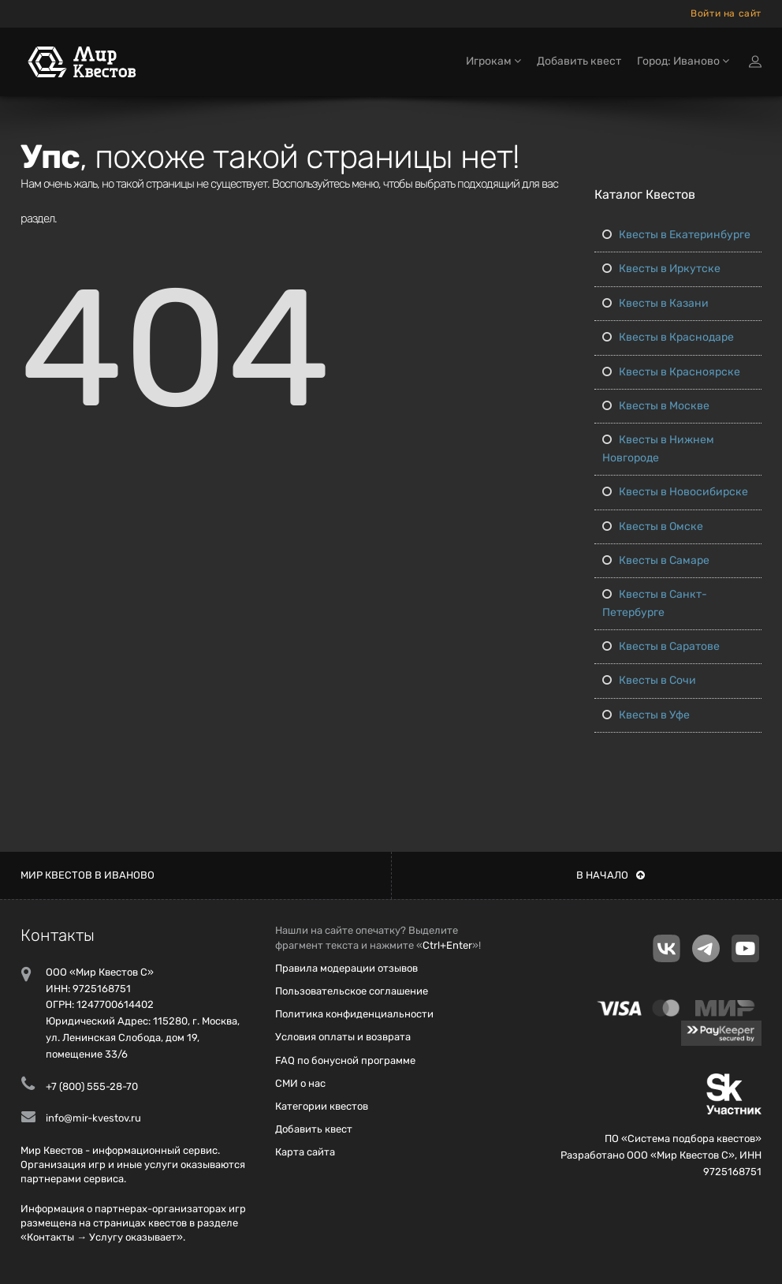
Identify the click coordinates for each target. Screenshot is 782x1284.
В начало (610, 875)
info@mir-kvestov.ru (93, 1118)
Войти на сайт (726, 13)
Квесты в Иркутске (661, 268)
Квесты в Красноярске (671, 372)
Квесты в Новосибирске (675, 491)
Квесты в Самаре (655, 560)
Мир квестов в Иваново (87, 875)
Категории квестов (321, 1106)
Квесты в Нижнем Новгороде (658, 448)
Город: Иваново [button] (683, 61)
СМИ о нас (300, 1083)
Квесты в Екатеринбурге (676, 234)
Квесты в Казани (655, 303)
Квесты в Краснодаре (668, 337)
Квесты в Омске (652, 526)
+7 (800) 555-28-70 (92, 1086)
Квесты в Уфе (646, 715)
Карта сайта (305, 1152)
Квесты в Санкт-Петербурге (654, 603)
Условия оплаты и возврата (343, 1037)
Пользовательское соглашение (351, 991)
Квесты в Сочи (649, 680)
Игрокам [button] (493, 61)
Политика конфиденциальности (354, 1014)
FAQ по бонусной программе (345, 1060)
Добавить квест (579, 61)
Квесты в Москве (655, 405)
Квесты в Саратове (661, 646)
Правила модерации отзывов (346, 968)
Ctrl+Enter (447, 945)
